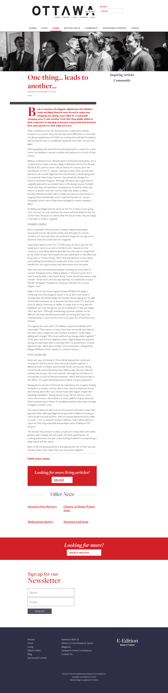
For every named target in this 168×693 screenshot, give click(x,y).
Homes (31, 639)
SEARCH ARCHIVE (79, 552)
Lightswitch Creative (90, 680)
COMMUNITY (91, 28)
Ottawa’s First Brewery (42, 506)
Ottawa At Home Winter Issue (79, 508)
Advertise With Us (70, 639)
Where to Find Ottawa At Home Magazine (77, 644)
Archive (103, 6)
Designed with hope (76, 522)
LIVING (55, 28)
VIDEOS (135, 28)
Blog (30, 654)
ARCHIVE (59, 480)
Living (30, 646)
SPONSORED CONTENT (115, 28)
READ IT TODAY (127, 645)
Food (30, 643)
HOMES (33, 28)
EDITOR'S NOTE (72, 28)
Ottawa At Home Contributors (76, 650)
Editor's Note (34, 650)
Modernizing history (41, 522)
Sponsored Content (37, 657)
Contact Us (67, 654)
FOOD (44, 28)
